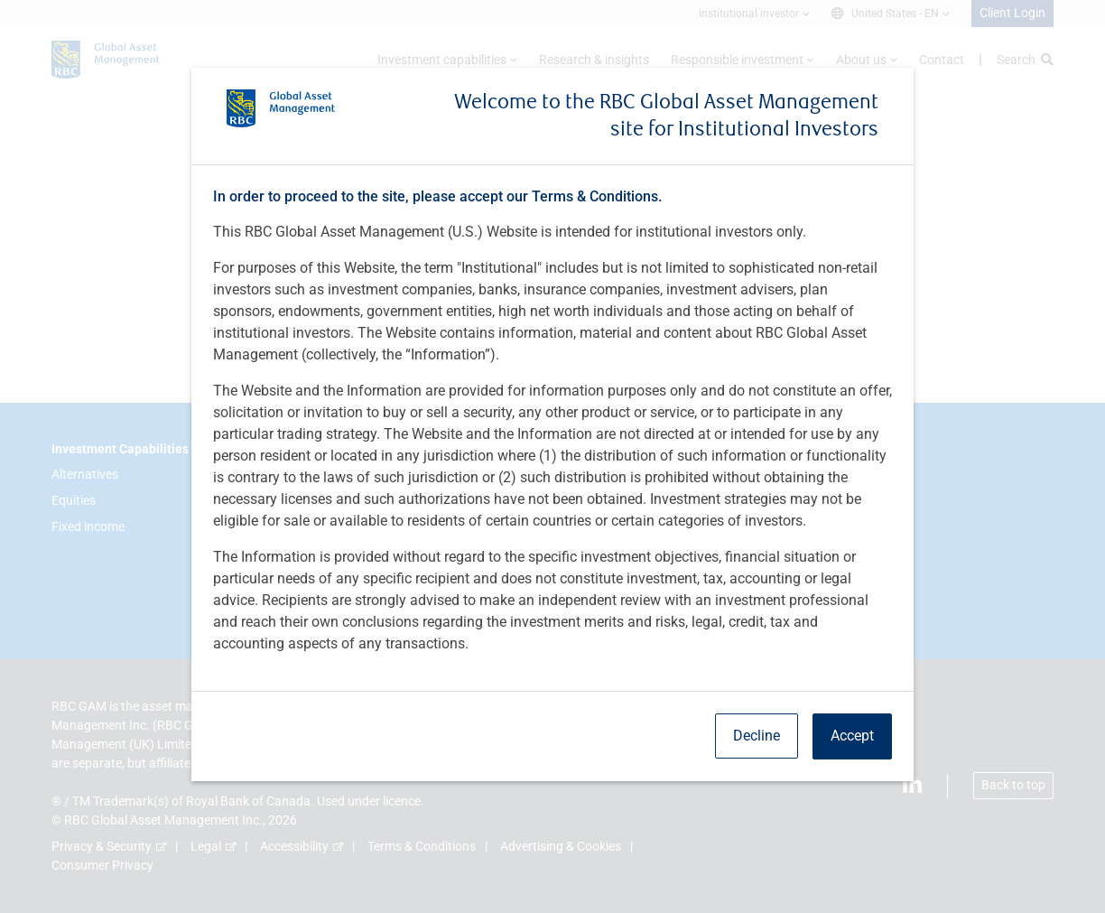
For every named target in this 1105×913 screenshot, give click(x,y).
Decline (756, 735)
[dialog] (552, 456)
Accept (852, 735)
